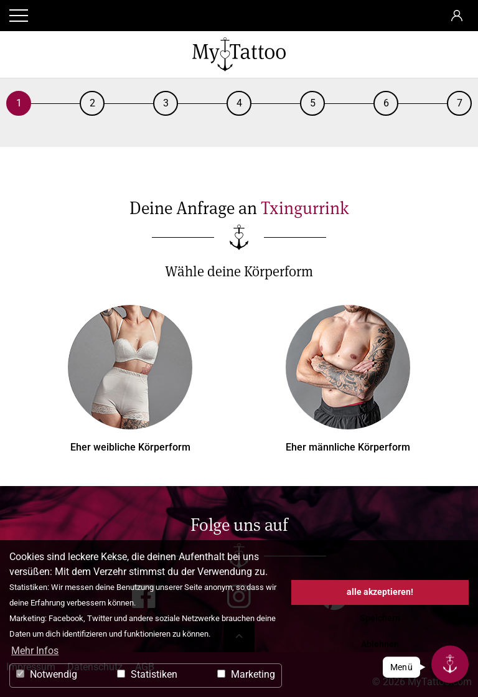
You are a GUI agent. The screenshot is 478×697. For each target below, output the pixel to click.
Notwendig (46, 674)
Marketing (246, 674)
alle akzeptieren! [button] (380, 592)
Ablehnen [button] (380, 644)
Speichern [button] (380, 618)
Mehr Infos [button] (35, 651)
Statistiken (147, 674)
